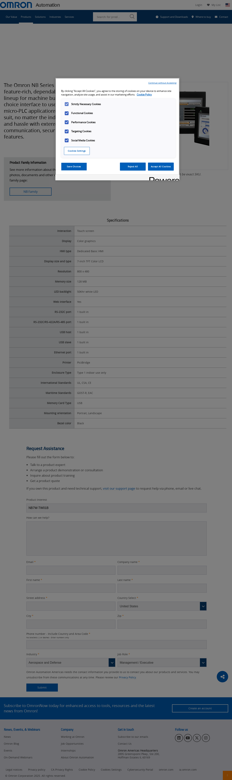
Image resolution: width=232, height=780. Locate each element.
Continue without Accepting (162, 82)
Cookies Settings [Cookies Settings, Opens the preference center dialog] (77, 150)
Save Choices (74, 166)
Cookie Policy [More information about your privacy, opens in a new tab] (144, 94)
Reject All (133, 166)
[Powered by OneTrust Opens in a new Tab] (163, 178)
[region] (117, 129)
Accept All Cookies (161, 166)
